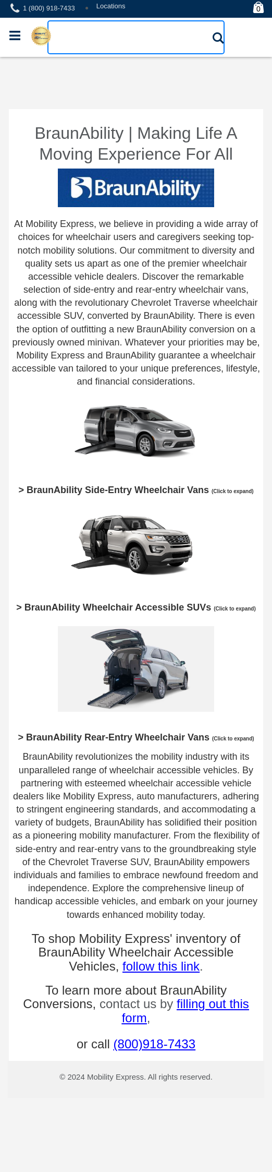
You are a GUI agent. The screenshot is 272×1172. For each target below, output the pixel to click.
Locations (111, 6)
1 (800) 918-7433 (49, 8)
